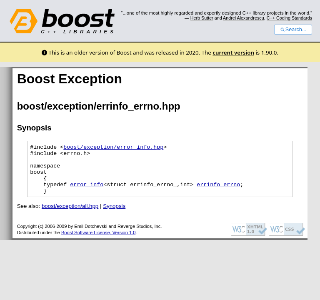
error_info (86, 193)
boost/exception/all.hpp (70, 216)
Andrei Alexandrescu (243, 17)
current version (233, 52)
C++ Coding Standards (289, 17)
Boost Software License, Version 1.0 (98, 242)
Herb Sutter (201, 17)
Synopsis (114, 216)
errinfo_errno (218, 193)
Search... (293, 29)
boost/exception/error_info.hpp (113, 148)
